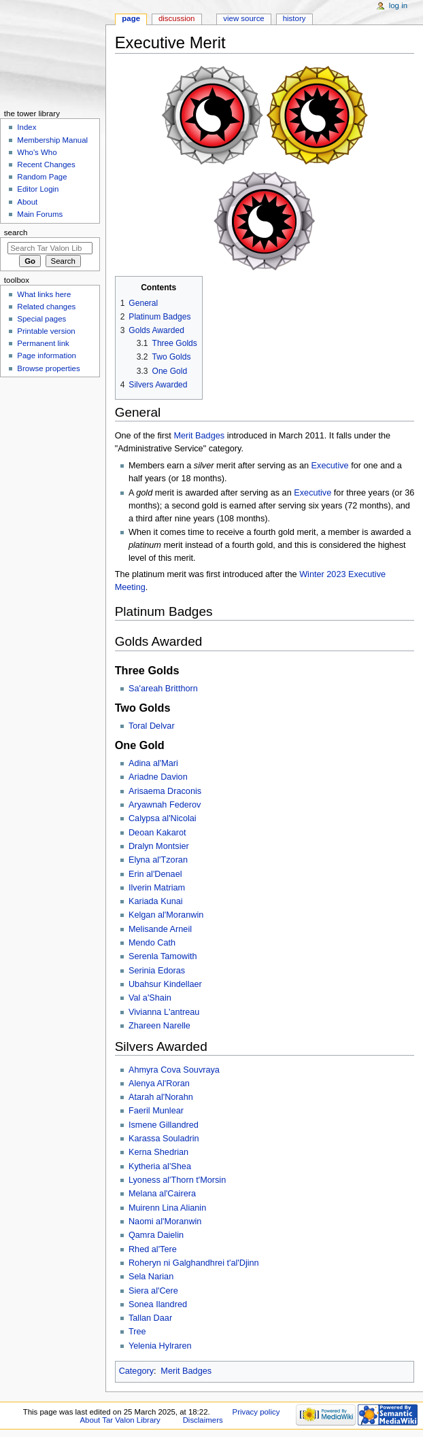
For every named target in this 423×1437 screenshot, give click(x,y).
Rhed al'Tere (153, 1249)
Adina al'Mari (153, 763)
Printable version (46, 331)
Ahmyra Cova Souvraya (174, 1070)
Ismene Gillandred (164, 1125)
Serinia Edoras (157, 970)
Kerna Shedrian (158, 1152)
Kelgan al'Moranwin (166, 915)
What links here (44, 294)
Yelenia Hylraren (160, 1346)
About (27, 202)
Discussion (176, 18)
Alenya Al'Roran (159, 1083)
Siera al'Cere (153, 1291)
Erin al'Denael (155, 874)
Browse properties (48, 368)
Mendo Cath (152, 943)
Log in (398, 5)
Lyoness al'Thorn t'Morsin (177, 1180)
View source (243, 18)
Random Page (42, 177)
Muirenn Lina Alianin (167, 1208)
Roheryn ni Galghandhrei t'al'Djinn (194, 1263)
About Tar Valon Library (120, 1420)
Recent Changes (46, 164)
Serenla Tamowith (163, 956)
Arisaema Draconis (165, 791)
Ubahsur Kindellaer (165, 984)
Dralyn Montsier (159, 846)
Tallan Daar (150, 1318)
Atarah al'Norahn (161, 1097)
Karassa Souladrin (164, 1138)
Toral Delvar (152, 726)
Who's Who (36, 152)
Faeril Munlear (156, 1110)
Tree (137, 1331)
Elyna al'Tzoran (158, 860)
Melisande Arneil (160, 929)
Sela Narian (151, 1276)
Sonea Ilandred (158, 1304)
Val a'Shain (150, 998)
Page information (46, 355)
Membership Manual (52, 140)
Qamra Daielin (156, 1235)
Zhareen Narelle (159, 1026)
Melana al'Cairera (162, 1193)
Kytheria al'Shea (160, 1166)
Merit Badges (198, 435)
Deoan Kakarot (157, 832)
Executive (330, 465)
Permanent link (43, 343)
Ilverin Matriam (157, 888)
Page (131, 18)
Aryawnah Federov (165, 805)
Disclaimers (203, 1420)
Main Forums (40, 214)
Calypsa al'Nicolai (163, 818)
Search (16, 232)
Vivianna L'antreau (164, 1012)
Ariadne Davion (158, 777)
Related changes (46, 306)
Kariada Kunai (156, 901)
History (294, 18)
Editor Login (37, 189)
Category (136, 1371)
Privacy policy (256, 1412)
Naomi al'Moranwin (165, 1221)
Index (26, 127)
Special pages (41, 319)
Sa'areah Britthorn (163, 688)
